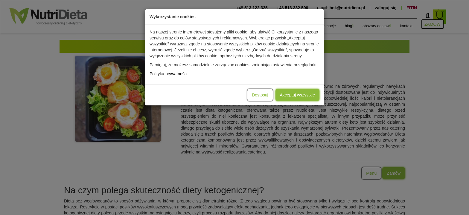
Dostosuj (260, 95)
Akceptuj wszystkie (297, 95)
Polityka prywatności (169, 73)
